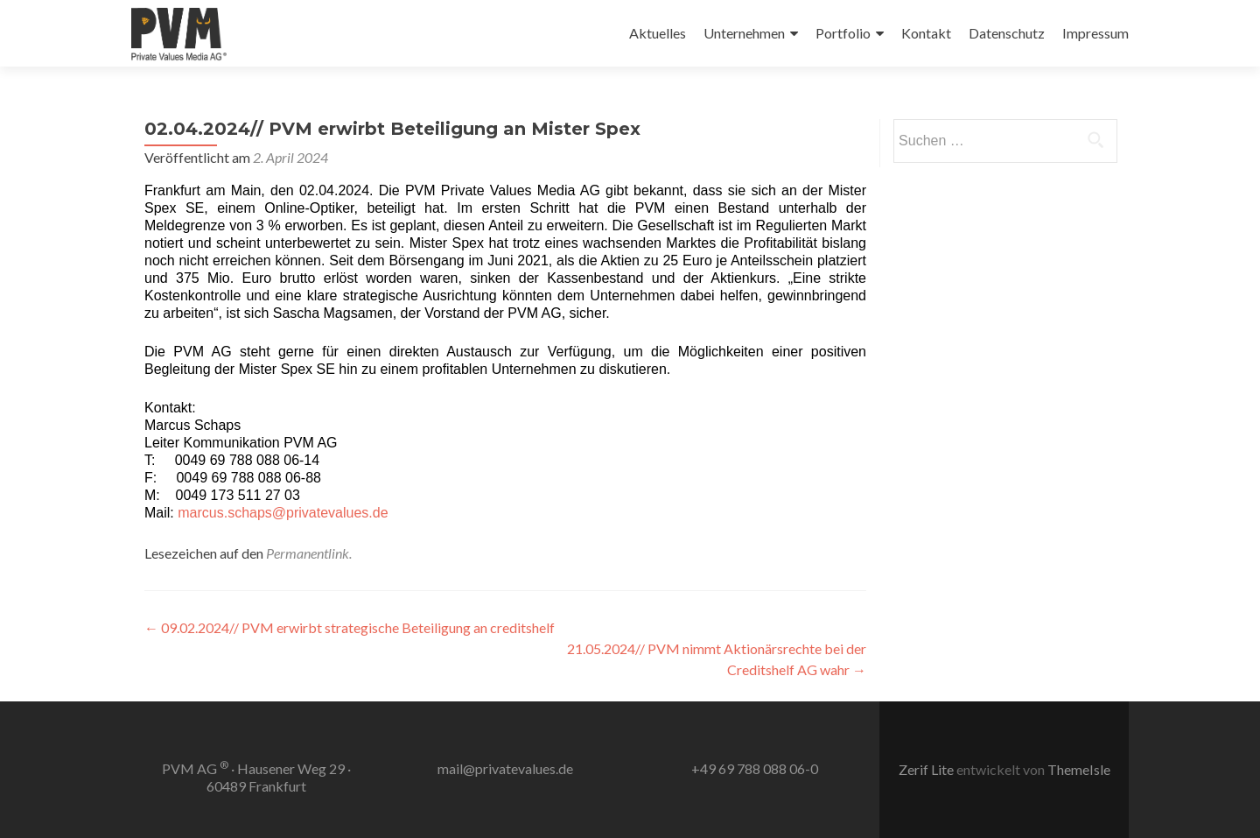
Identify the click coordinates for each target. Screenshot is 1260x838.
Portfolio (843, 33)
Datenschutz (1007, 33)
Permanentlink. (309, 553)
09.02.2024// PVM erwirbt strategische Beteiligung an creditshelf (349, 627)
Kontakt (926, 33)
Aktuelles (657, 33)
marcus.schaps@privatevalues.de (283, 512)
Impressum (1095, 33)
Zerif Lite (927, 769)
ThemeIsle (1078, 769)
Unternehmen (744, 33)
